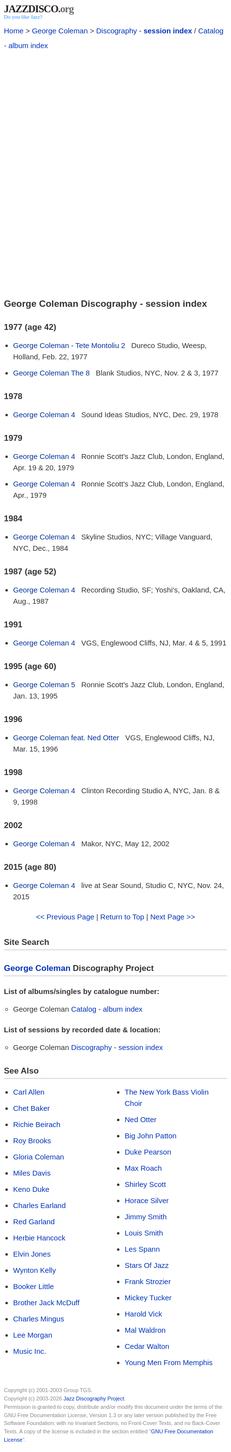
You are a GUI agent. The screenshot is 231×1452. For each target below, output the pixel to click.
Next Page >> (172, 917)
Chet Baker (31, 1108)
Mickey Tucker (148, 1297)
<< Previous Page (65, 917)
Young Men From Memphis (169, 1362)
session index (167, 31)
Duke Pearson (148, 1152)
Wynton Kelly (34, 1270)
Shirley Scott (145, 1184)
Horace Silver (147, 1200)
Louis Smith (144, 1233)
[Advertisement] (115, 173)
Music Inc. (29, 1351)
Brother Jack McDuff (46, 1302)
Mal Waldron (145, 1330)
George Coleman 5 (44, 684)
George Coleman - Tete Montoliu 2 (69, 345)
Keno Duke (31, 1189)
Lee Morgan (32, 1335)
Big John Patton (151, 1135)
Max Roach (143, 1168)
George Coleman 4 (44, 414)
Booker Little (33, 1286)
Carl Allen (29, 1092)
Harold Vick (143, 1314)
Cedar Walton (147, 1346)
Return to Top (122, 917)
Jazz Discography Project (94, 1398)
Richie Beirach (37, 1124)
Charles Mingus (38, 1319)
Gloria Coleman (38, 1157)
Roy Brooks (32, 1140)
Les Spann (142, 1249)
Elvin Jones (32, 1254)
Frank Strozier (148, 1281)
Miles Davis (32, 1173)
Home (13, 31)
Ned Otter (141, 1119)
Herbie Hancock (39, 1238)
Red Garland (34, 1221)
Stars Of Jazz (147, 1265)
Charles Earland (39, 1205)
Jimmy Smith (146, 1216)
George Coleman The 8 (51, 373)
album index (28, 45)
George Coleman (60, 31)
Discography (116, 31)
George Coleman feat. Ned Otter (66, 737)
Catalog (211, 31)
